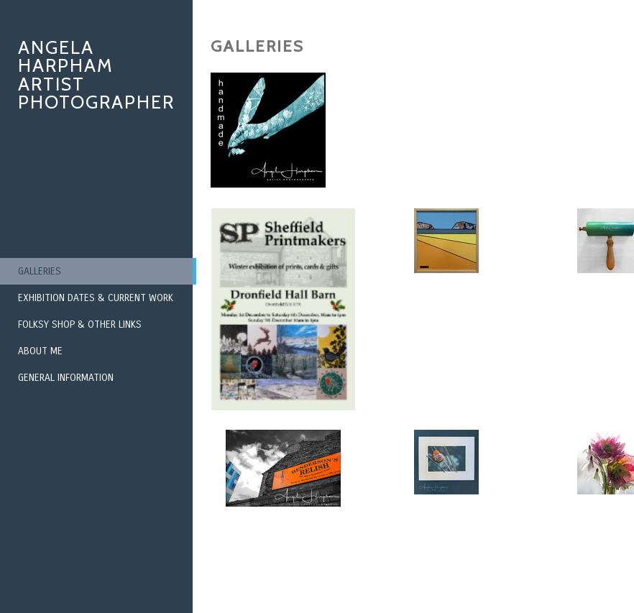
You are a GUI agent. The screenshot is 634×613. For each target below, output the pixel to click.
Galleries (39, 271)
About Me (40, 351)
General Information (66, 378)
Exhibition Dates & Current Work (95, 298)
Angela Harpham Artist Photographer (96, 75)
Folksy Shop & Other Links (80, 324)
